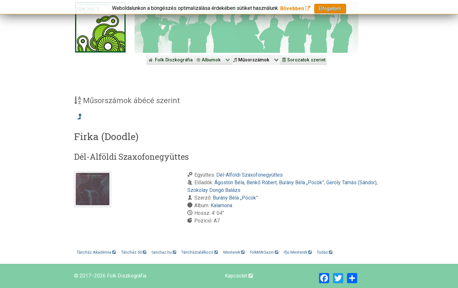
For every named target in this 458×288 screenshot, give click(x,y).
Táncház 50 (133, 252)
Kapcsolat (239, 276)
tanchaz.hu (164, 252)
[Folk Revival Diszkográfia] (246, 27)
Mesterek (234, 252)
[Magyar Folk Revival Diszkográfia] (100, 27)
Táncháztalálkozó (199, 252)
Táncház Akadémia (96, 252)
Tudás (324, 252)
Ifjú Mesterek (298, 252)
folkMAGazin (264, 252)
